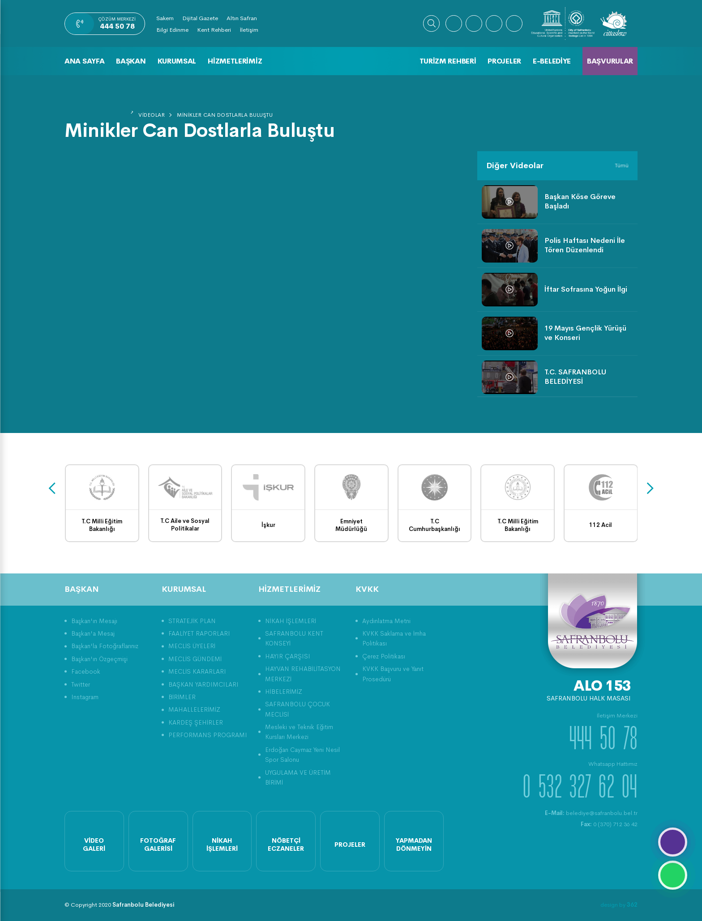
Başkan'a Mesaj (93, 633)
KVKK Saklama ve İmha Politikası (394, 638)
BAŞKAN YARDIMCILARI (203, 684)
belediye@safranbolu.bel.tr (591, 813)
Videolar (151, 115)
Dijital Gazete (200, 18)
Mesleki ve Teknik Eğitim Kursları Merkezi (299, 732)
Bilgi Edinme (172, 30)
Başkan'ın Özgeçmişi (99, 659)
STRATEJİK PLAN (192, 621)
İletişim (249, 30)
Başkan (131, 61)
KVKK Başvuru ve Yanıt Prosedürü (393, 674)
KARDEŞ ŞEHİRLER (195, 722)
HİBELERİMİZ (283, 692)
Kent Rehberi (214, 30)
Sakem (165, 18)
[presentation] (52, 489)
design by (619, 904)
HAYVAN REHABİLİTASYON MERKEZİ (303, 674)
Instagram (84, 697)
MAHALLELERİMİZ (194, 709)
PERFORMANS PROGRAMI (207, 735)
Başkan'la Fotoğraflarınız (104, 646)
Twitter (80, 684)
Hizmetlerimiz (235, 61)
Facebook (85, 671)
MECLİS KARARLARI (197, 671)
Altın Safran (242, 18)
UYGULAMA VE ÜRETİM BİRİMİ (298, 777)
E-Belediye (552, 61)
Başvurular (610, 61)
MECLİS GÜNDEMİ (195, 659)
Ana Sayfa (84, 61)
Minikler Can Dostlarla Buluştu (225, 115)
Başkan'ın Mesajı (94, 621)
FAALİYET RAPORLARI (199, 633)
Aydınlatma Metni (386, 621)
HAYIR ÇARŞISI (287, 656)
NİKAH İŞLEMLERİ (290, 621)
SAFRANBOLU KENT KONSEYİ (294, 638)
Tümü (622, 165)
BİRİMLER (182, 697)
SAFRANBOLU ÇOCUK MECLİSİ (297, 709)
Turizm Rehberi (447, 61)
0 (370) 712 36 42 (609, 824)
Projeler (504, 61)
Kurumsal (177, 61)
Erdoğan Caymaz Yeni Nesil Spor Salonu (302, 755)
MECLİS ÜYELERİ (191, 646)
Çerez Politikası (383, 656)
